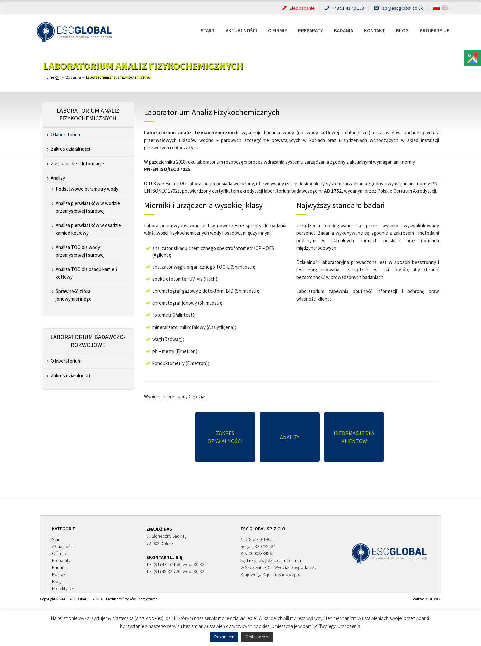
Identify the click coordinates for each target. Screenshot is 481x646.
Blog (402, 30)
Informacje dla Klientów (354, 437)
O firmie (277, 30)
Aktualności (241, 30)
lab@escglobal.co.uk (398, 8)
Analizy (58, 178)
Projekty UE (434, 30)
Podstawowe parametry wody (87, 189)
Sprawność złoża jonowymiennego (74, 295)
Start (208, 30)
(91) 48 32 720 (167, 571)
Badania (343, 30)
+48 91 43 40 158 (344, 8)
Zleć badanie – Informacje (77, 163)
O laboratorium (66, 134)
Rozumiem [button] (224, 637)
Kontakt (374, 30)
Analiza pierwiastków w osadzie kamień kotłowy (88, 229)
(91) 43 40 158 (167, 564)
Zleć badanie (298, 8)
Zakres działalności (70, 149)
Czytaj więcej (257, 637)
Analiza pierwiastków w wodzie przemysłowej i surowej (88, 207)
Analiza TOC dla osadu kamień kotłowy (86, 273)
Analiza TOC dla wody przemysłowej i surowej (80, 251)
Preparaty (310, 30)
